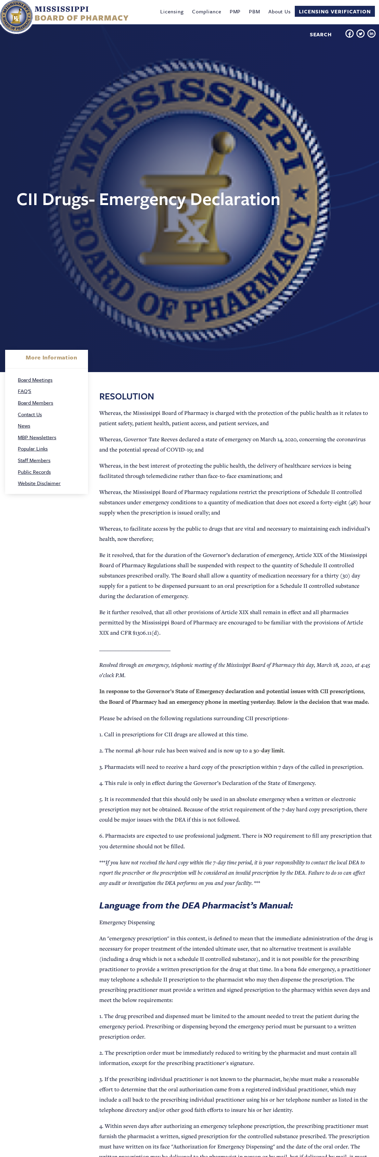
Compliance (207, 11)
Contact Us (30, 414)
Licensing (172, 11)
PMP (235, 11)
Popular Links (33, 448)
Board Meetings (35, 379)
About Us (279, 11)
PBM (254, 11)
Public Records (34, 471)
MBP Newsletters (37, 437)
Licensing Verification (335, 11)
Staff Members (34, 460)
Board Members (35, 402)
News (24, 425)
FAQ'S (24, 391)
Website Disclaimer (39, 483)
